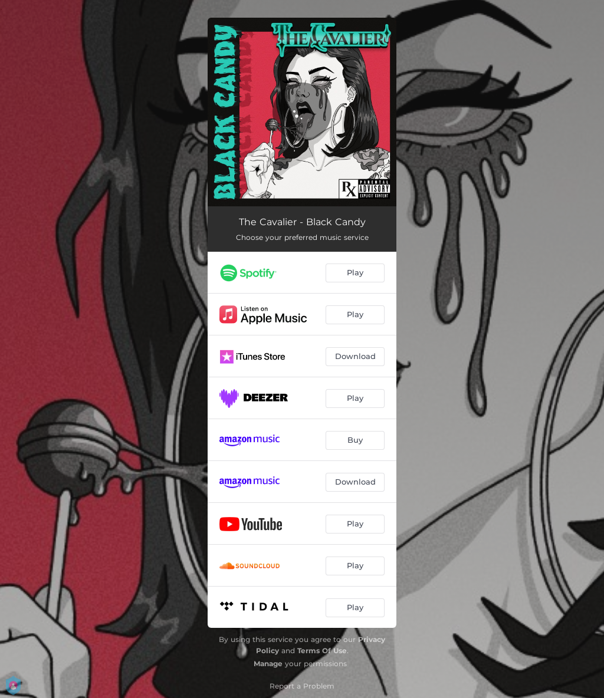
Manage (268, 663)
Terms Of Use (322, 650)
